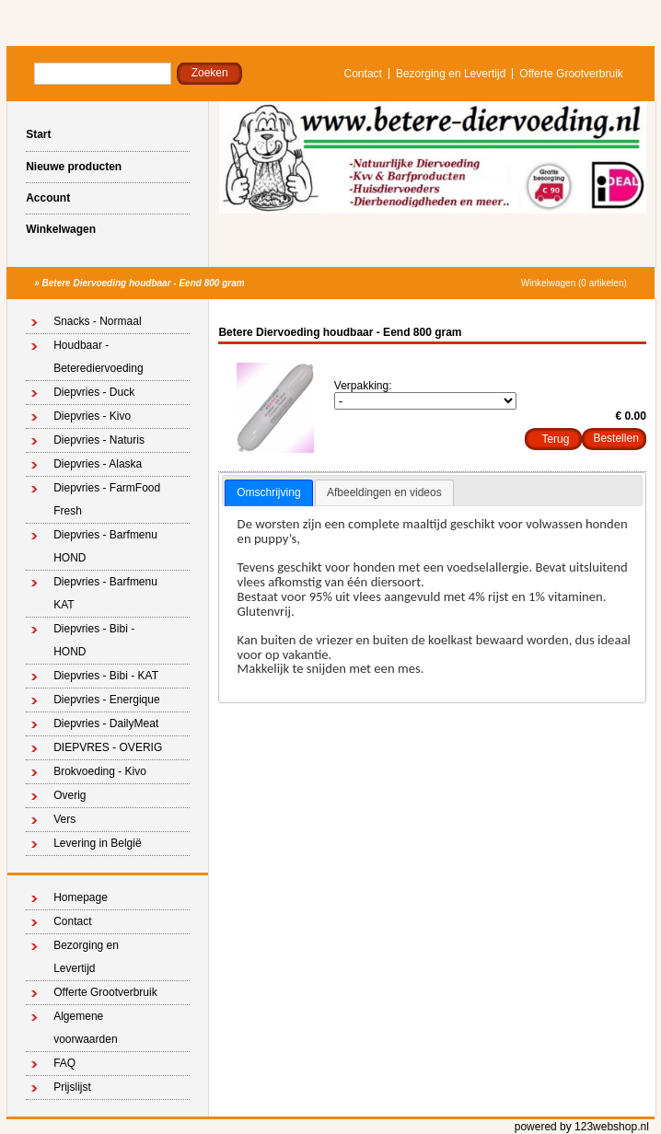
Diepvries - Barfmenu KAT (105, 593)
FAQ (64, 1063)
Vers (64, 819)
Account (48, 197)
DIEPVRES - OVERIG (107, 747)
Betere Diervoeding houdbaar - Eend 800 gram (143, 283)
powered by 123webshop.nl (582, 1126)
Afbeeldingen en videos (384, 492)
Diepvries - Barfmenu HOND (105, 546)
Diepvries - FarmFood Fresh (106, 499)
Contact (363, 73)
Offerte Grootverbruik (571, 73)
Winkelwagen (61, 229)
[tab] (268, 493)
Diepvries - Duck (93, 392)
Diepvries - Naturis (99, 440)
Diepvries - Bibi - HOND (93, 640)
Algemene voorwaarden (85, 1028)
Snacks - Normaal (97, 321)
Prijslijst (72, 1087)
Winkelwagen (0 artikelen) (574, 283)
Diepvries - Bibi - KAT (105, 675)
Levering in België (97, 843)
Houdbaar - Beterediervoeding (98, 357)
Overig (69, 795)
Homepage (80, 897)
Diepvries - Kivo (92, 416)
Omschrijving (268, 492)
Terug (555, 439)
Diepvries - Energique (106, 699)
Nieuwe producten (74, 166)
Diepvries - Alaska (97, 463)
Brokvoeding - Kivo (99, 771)
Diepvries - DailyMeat (105, 723)
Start (38, 134)
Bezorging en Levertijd (450, 73)
